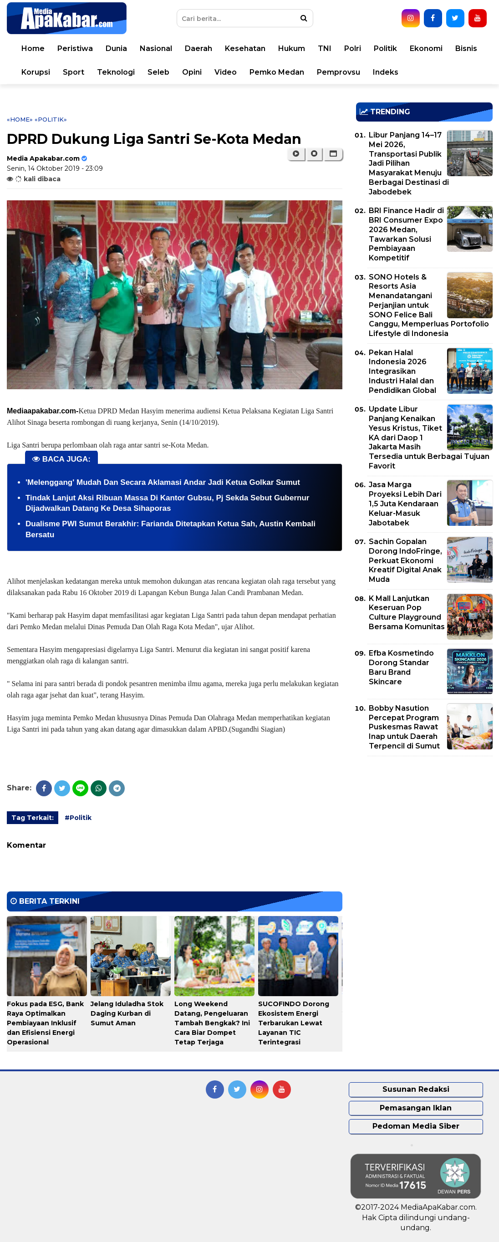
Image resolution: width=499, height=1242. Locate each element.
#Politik (78, 818)
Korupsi (35, 72)
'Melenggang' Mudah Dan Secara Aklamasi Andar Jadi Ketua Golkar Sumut (162, 482)
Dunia (116, 48)
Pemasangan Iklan (416, 1108)
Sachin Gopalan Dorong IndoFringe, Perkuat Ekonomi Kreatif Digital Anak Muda (405, 560)
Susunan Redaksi (415, 1089)
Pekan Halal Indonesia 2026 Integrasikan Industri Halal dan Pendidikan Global (402, 371)
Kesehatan (245, 48)
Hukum (291, 48)
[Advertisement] (424, 827)
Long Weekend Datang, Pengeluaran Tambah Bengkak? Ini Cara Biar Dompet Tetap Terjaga (212, 1023)
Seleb (158, 72)
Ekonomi (426, 48)
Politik (385, 48)
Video (225, 72)
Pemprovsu (338, 72)
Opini (192, 72)
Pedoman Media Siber (415, 1126)
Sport (73, 72)
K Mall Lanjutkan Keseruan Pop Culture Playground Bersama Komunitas (407, 612)
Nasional (156, 48)
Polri (352, 48)
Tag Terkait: (32, 818)
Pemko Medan (277, 72)
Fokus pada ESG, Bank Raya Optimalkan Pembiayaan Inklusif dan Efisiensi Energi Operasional (45, 1023)
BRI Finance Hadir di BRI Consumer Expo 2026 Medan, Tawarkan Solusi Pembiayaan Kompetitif (406, 234)
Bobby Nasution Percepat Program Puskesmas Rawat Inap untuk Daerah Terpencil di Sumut (404, 727)
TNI (324, 48)
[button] (333, 154)
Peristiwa (75, 48)
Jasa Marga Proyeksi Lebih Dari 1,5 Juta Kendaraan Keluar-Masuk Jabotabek (405, 503)
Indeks (385, 72)
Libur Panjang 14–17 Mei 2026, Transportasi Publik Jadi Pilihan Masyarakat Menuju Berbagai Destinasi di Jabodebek (409, 163)
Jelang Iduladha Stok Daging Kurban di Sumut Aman (127, 1013)
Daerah (198, 48)
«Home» (20, 119)
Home (33, 48)
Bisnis (466, 48)
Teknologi (116, 72)
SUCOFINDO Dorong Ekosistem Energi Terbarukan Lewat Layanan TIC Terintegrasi (293, 1023)
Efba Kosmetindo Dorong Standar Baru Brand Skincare (401, 667)
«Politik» (51, 119)
